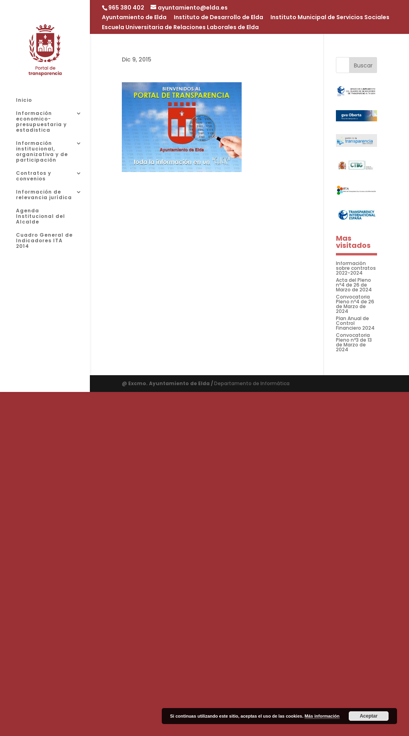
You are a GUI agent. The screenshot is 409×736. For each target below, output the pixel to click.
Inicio (24, 100)
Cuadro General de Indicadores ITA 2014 (44, 240)
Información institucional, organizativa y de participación (42, 151)
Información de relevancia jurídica (44, 195)
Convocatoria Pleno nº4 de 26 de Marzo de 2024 (355, 304)
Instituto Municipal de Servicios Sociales (329, 17)
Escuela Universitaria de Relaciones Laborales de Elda (180, 27)
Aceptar (369, 716)
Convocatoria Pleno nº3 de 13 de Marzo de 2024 (354, 342)
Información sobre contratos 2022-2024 (356, 268)
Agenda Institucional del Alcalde (40, 216)
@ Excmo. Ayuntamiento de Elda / (168, 383)
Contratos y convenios (33, 176)
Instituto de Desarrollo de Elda (218, 17)
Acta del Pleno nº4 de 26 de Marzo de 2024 (354, 285)
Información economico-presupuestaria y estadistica (41, 122)
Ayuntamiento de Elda (134, 17)
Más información (322, 716)
